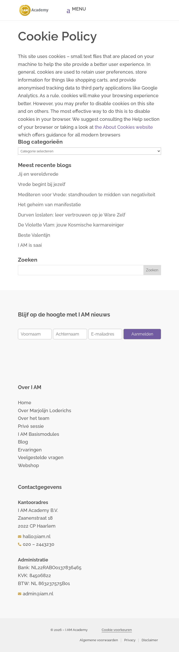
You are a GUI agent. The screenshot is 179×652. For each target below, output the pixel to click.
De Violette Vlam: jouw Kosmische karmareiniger (71, 225)
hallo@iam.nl (36, 536)
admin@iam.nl (38, 593)
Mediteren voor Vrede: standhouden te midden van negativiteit (86, 194)
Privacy (129, 640)
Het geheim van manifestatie (49, 204)
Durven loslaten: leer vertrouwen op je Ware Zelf (71, 215)
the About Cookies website (124, 127)
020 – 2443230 (38, 544)
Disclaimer (150, 640)
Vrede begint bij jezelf (41, 184)
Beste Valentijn (34, 235)
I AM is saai (30, 245)
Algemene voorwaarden (99, 640)
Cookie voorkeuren (117, 630)
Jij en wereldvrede (38, 174)
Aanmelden (142, 334)
